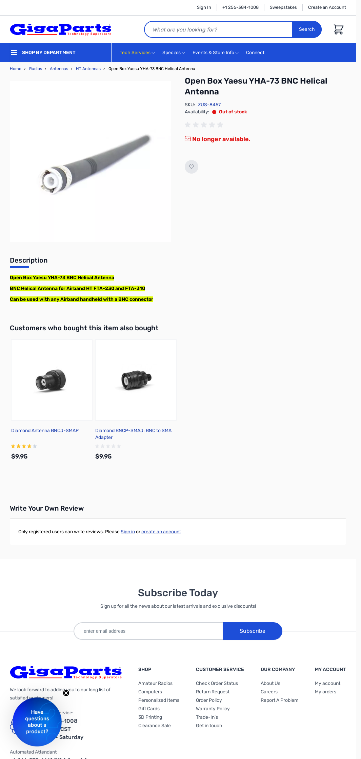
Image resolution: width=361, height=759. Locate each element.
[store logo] (61, 29)
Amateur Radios (155, 683)
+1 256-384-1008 (240, 7)
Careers (269, 692)
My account (327, 683)
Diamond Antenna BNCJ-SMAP (45, 430)
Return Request (212, 692)
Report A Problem (279, 700)
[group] (205, 125)
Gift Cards (149, 709)
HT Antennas (88, 68)
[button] (37, 722)
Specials (171, 52)
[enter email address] (148, 631)
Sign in (128, 532)
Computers (150, 692)
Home (15, 68)
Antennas (59, 68)
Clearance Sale (154, 726)
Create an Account (327, 7)
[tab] (28, 262)
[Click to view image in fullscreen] (90, 161)
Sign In (204, 7)
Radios (35, 68)
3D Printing (150, 717)
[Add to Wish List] (191, 167)
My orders (325, 692)
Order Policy (209, 700)
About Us (270, 683)
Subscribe (252, 631)
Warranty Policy (213, 709)
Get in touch (209, 726)
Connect (256, 53)
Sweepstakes (283, 7)
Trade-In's (207, 717)
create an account (161, 532)
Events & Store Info (213, 52)
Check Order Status (217, 683)
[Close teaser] (66, 693)
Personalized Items (158, 700)
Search (307, 29)
